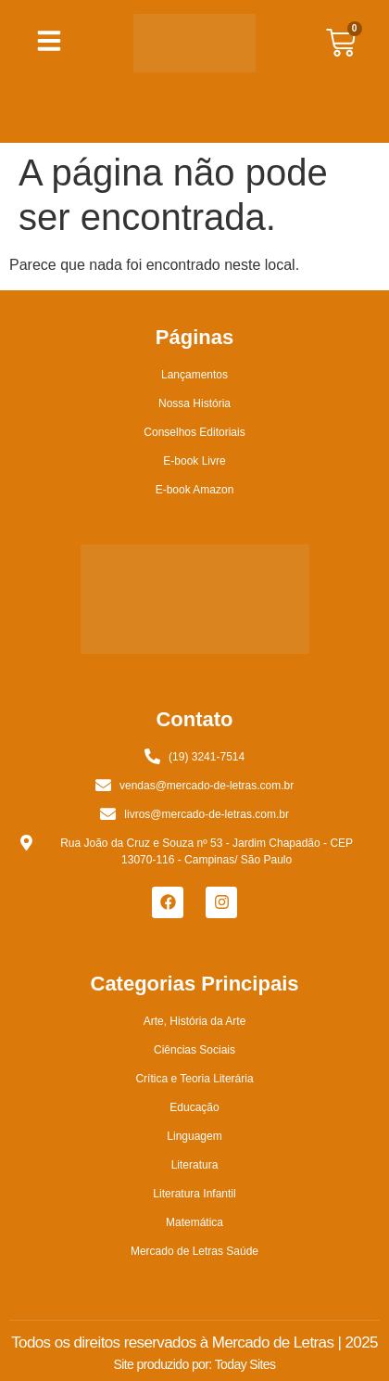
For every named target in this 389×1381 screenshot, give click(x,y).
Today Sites (245, 1364)
